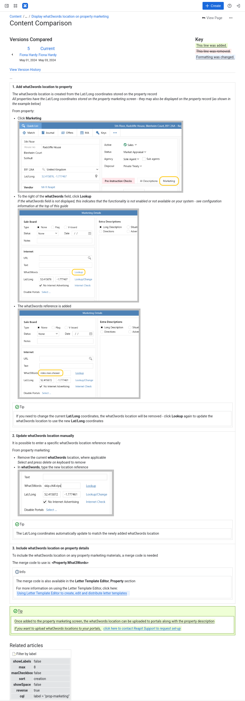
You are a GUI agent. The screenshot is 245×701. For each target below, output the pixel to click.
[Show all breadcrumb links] (26, 16)
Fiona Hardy (29, 55)
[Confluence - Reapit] (25, 6)
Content (15, 16)
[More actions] (230, 18)
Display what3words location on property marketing (70, 16)
